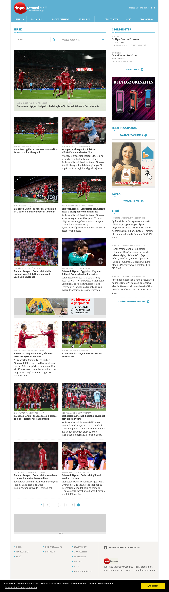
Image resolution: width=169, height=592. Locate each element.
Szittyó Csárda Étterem (125, 39)
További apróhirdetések (131, 301)
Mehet (54, 39)
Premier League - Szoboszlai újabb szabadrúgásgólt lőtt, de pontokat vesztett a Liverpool (32, 274)
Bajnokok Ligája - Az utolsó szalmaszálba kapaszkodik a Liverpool (36, 151)
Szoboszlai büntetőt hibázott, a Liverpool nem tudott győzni (83, 417)
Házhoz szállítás (60, 19)
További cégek (131, 69)
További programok (131, 135)
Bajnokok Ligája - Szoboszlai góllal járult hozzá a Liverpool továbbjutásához (83, 210)
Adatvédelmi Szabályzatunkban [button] (21, 587)
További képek (131, 201)
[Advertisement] (60, 522)
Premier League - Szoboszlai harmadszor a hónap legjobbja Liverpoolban (35, 477)
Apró (128, 19)
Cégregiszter (111, 19)
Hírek (17, 19)
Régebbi (78, 505)
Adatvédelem (80, 551)
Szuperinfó (84, 19)
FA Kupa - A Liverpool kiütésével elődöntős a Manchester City (79, 151)
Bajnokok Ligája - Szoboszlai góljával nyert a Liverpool (81, 477)
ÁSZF (76, 566)
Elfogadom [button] (153, 586)
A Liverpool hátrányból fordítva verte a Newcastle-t (82, 355)
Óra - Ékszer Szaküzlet (125, 56)
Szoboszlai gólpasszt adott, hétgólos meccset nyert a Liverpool (33, 355)
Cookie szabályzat (83, 571)
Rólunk (78, 561)
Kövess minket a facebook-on (124, 547)
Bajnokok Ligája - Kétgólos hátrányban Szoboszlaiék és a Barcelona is (58, 106)
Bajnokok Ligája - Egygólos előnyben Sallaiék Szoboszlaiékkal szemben (81, 273)
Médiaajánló (80, 547)
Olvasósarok (146, 19)
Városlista (46, 8)
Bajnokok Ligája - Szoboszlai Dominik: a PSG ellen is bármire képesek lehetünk (35, 210)
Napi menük (36, 19)
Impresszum (80, 556)
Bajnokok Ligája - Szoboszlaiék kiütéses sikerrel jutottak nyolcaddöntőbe (35, 417)
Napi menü (50, 551)
